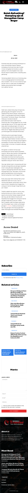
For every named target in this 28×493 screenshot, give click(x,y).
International (14, 311)
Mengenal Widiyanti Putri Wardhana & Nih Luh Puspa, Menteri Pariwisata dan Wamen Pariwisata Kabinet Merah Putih (18, 294)
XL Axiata (8, 206)
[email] (14, 270)
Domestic (13, 321)
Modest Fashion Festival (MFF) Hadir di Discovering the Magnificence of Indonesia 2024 (18, 335)
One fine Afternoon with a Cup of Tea (20, 352)
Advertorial (14, 10)
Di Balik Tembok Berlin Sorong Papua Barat (6, 353)
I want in (14, 274)
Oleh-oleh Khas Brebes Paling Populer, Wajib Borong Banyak (17, 305)
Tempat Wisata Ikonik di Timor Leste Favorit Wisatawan (18, 315)
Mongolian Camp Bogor (8, 215)
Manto (15, 55)
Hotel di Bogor (9, 214)
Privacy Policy (19, 277)
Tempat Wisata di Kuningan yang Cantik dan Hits (17, 325)
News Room (14, 288)
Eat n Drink (14, 300)
